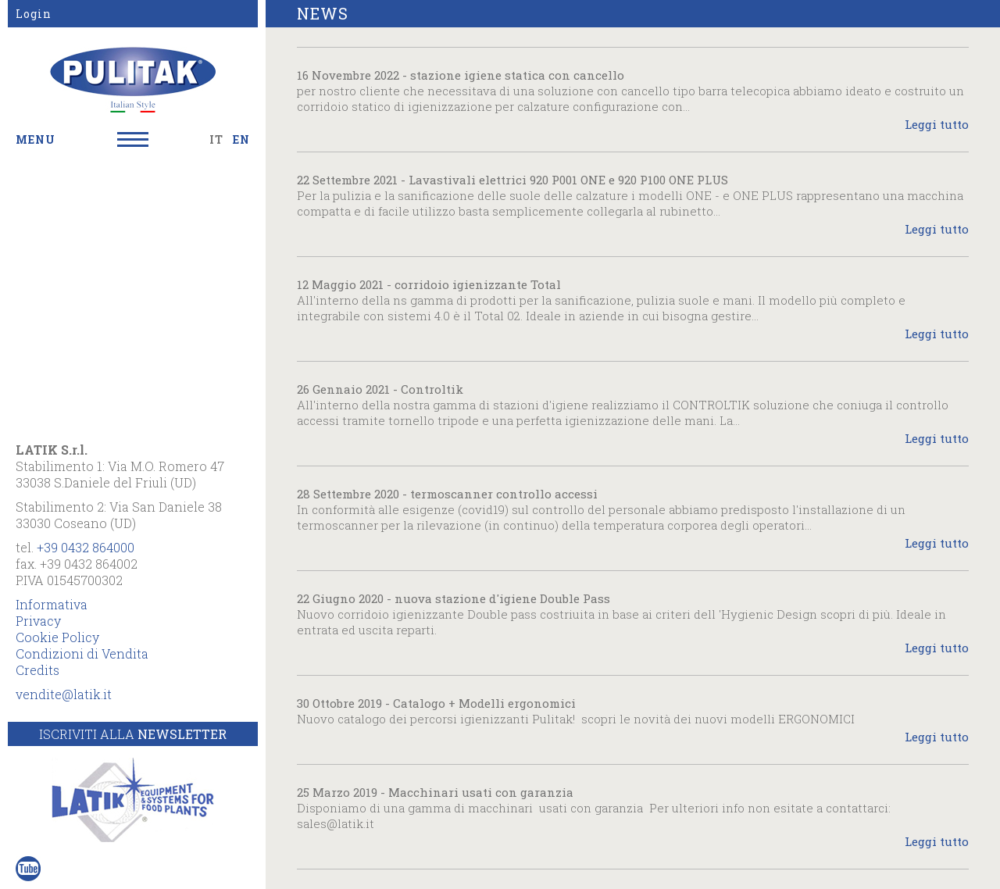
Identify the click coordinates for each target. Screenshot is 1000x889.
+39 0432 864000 (85, 547)
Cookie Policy (57, 637)
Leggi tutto (937, 124)
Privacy (38, 620)
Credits (37, 670)
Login (34, 13)
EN (241, 139)
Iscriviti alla (133, 734)
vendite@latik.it (64, 694)
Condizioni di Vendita (82, 653)
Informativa (52, 604)
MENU (35, 139)
